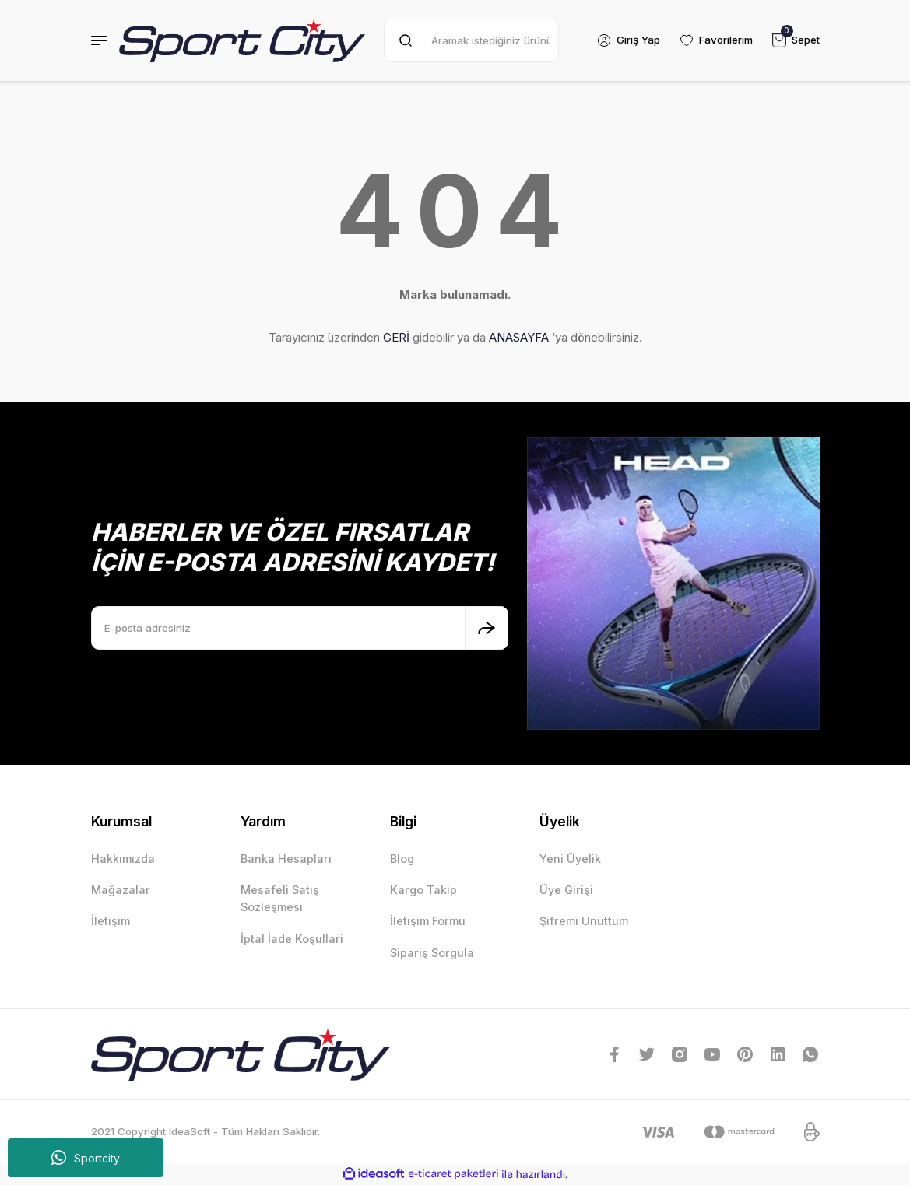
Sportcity (85, 1157)
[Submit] (486, 628)
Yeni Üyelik (570, 858)
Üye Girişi (566, 889)
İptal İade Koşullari (292, 938)
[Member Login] (627, 40)
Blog (402, 858)
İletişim (110, 920)
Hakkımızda (123, 858)
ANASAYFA (519, 337)
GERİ (396, 337)
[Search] (470, 40)
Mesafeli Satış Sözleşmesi (280, 898)
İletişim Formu (428, 920)
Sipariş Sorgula (432, 952)
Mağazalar (120, 889)
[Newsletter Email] (299, 628)
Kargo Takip (423, 889)
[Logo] (242, 40)
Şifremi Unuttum (583, 920)
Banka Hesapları (286, 858)
